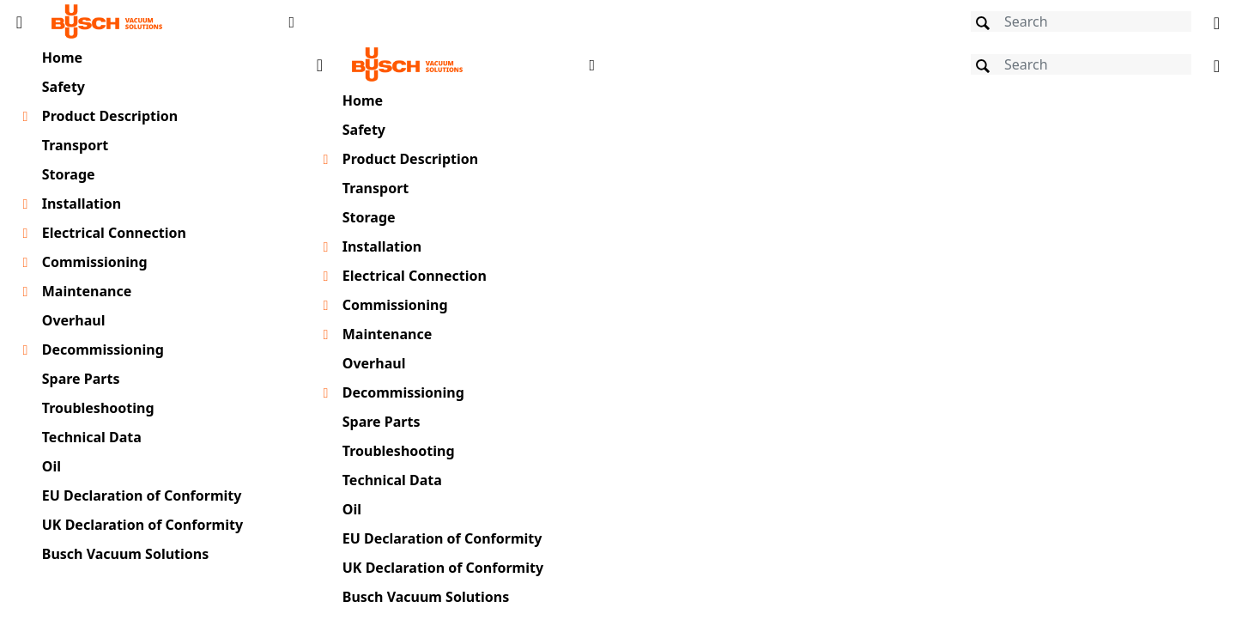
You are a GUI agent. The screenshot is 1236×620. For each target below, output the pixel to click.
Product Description (110, 115)
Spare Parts (81, 378)
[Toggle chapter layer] (25, 117)
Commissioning (95, 261)
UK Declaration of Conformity (142, 524)
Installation (81, 203)
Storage (68, 174)
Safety (63, 86)
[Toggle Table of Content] (19, 21)
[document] (768, 329)
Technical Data (92, 437)
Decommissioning (103, 349)
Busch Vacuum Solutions (125, 553)
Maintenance (87, 291)
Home (62, 57)
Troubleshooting (98, 407)
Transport (75, 145)
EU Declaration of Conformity (142, 495)
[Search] (1081, 21)
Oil (51, 466)
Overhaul (74, 320)
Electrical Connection (114, 232)
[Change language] (1216, 21)
